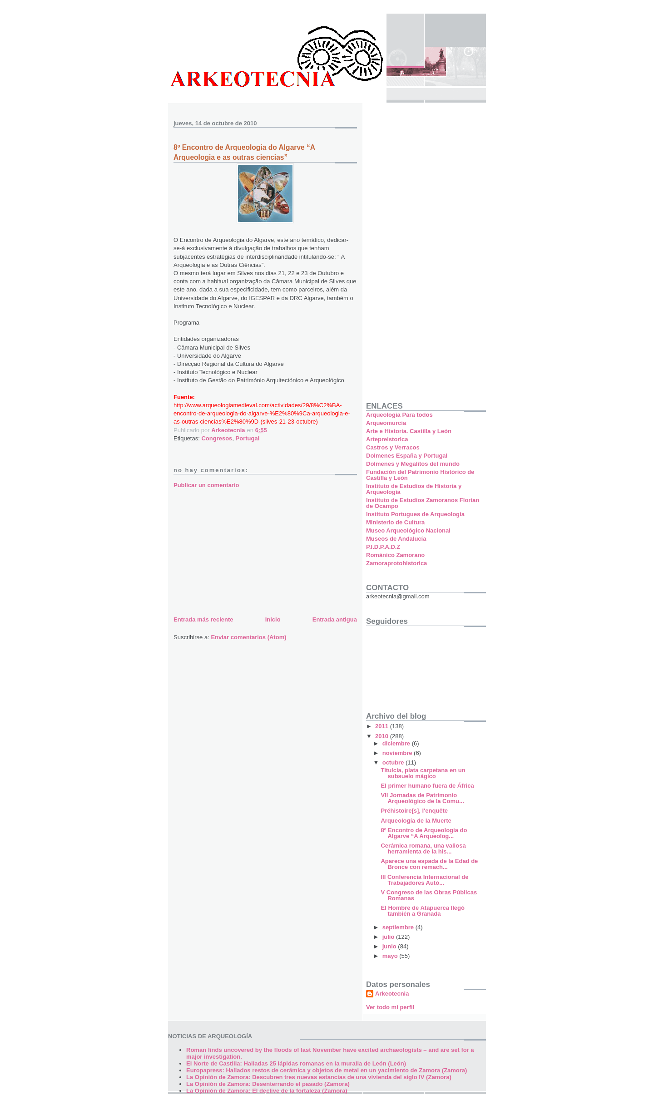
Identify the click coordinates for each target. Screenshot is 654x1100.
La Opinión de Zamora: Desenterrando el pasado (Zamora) (268, 1083)
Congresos (216, 438)
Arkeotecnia (392, 993)
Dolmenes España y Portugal (406, 455)
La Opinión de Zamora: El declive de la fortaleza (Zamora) (266, 1090)
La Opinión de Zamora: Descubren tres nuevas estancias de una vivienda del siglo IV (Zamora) (318, 1077)
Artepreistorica (387, 439)
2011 (382, 726)
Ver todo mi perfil (390, 1007)
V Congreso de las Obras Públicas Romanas (429, 895)
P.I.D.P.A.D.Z (383, 546)
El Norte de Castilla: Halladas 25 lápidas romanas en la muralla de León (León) (296, 1063)
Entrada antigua (334, 619)
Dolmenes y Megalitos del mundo (413, 463)
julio (389, 936)
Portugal (248, 438)
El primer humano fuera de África (427, 785)
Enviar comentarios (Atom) (248, 637)
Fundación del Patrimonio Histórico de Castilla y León (420, 475)
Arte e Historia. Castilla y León (408, 431)
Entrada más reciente (203, 619)
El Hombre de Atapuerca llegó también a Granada (422, 910)
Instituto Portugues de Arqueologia (415, 514)
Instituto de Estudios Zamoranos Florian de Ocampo (422, 503)
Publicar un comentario (206, 485)
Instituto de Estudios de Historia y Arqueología (413, 489)
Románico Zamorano (395, 555)
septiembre (399, 927)
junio (390, 946)
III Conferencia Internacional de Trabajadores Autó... (424, 879)
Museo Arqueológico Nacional (408, 530)
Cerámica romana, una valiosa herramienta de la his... (423, 848)
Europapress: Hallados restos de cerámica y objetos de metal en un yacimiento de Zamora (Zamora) (326, 1070)
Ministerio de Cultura (395, 522)
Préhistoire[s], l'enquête (414, 810)
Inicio (273, 619)
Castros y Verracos (393, 447)
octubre (394, 762)
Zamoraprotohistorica (396, 563)
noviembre (398, 753)
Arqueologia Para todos (399, 414)
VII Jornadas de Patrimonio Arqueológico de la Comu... (422, 798)
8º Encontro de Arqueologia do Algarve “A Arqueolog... (424, 833)
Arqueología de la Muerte (416, 820)
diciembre (397, 743)
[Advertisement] (241, 550)
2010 (382, 736)
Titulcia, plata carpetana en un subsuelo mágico (423, 773)
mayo (391, 955)
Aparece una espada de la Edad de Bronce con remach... (429, 864)
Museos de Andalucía (396, 538)
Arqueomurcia (386, 422)
